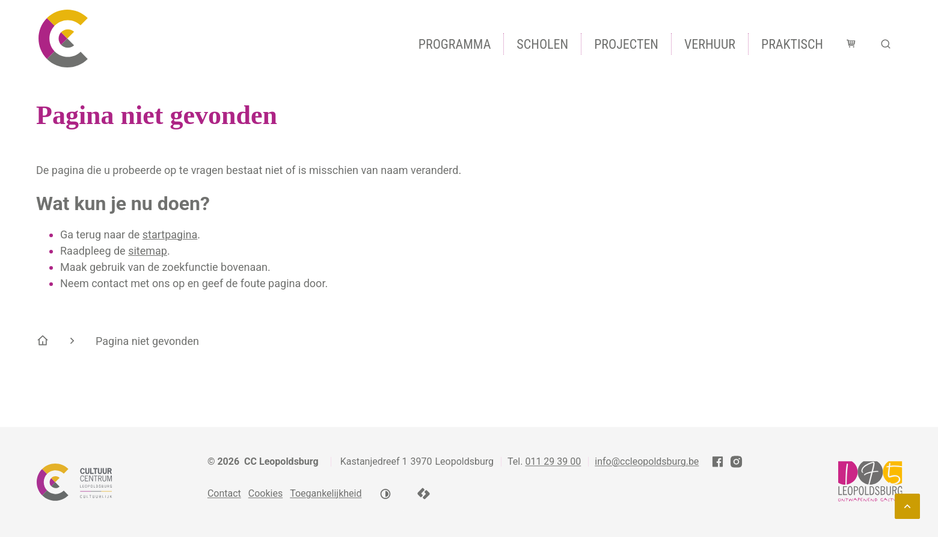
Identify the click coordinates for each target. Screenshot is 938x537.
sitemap (147, 250)
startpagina (170, 234)
